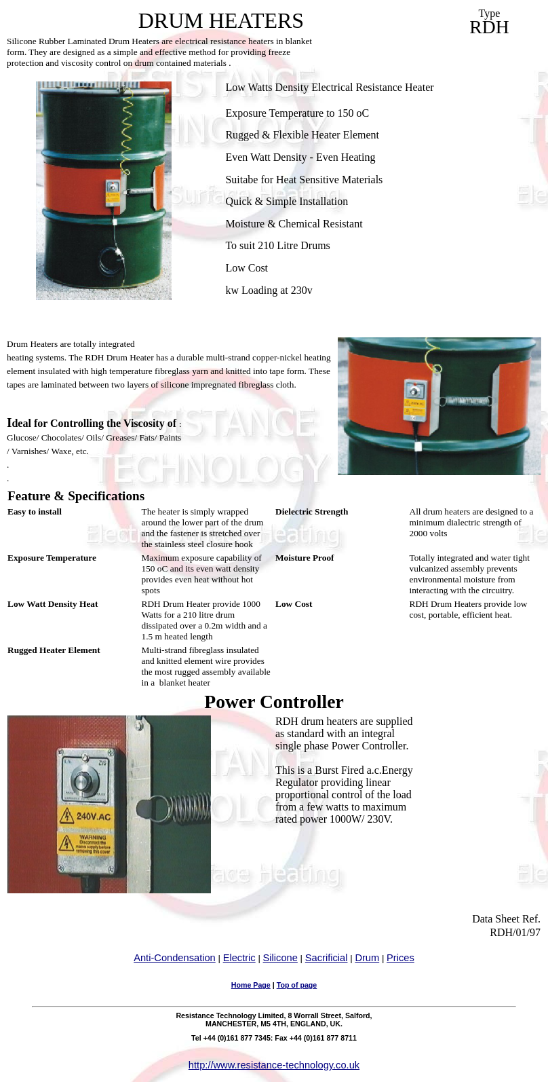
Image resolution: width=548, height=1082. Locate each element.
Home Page (251, 985)
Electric (239, 957)
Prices (400, 957)
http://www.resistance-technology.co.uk (274, 1065)
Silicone (280, 957)
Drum (367, 957)
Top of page (297, 985)
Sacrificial (326, 957)
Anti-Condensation (175, 957)
